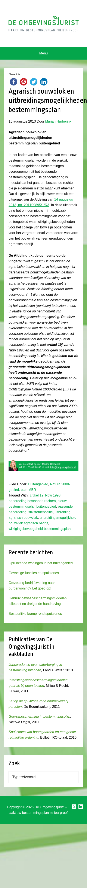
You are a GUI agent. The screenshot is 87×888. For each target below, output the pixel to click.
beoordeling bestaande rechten (32, 501)
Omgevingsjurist (43, 23)
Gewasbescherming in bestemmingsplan (39, 716)
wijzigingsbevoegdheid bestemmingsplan (40, 529)
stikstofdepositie (40, 512)
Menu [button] (43, 53)
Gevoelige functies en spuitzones (34, 573)
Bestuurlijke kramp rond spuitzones (35, 613)
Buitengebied (38, 484)
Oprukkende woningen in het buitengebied (41, 563)
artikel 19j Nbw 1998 (44, 495)
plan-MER (28, 490)
